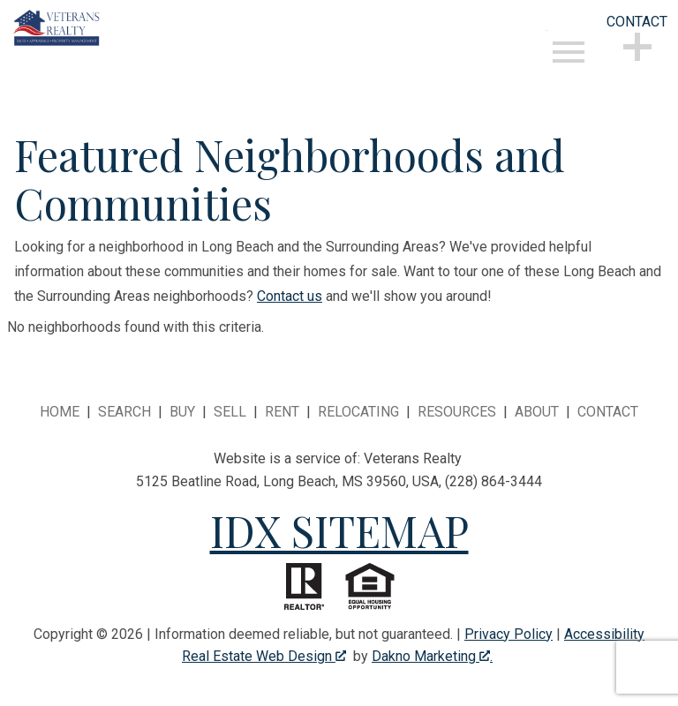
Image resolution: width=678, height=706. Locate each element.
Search (124, 411)
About (537, 411)
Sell (230, 411)
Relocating (358, 411)
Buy (182, 411)
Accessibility (604, 634)
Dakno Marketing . (432, 656)
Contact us (289, 296)
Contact (607, 411)
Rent (282, 411)
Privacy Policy (508, 634)
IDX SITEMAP (339, 530)
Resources (457, 411)
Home (59, 411)
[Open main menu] (568, 52)
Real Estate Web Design (264, 656)
